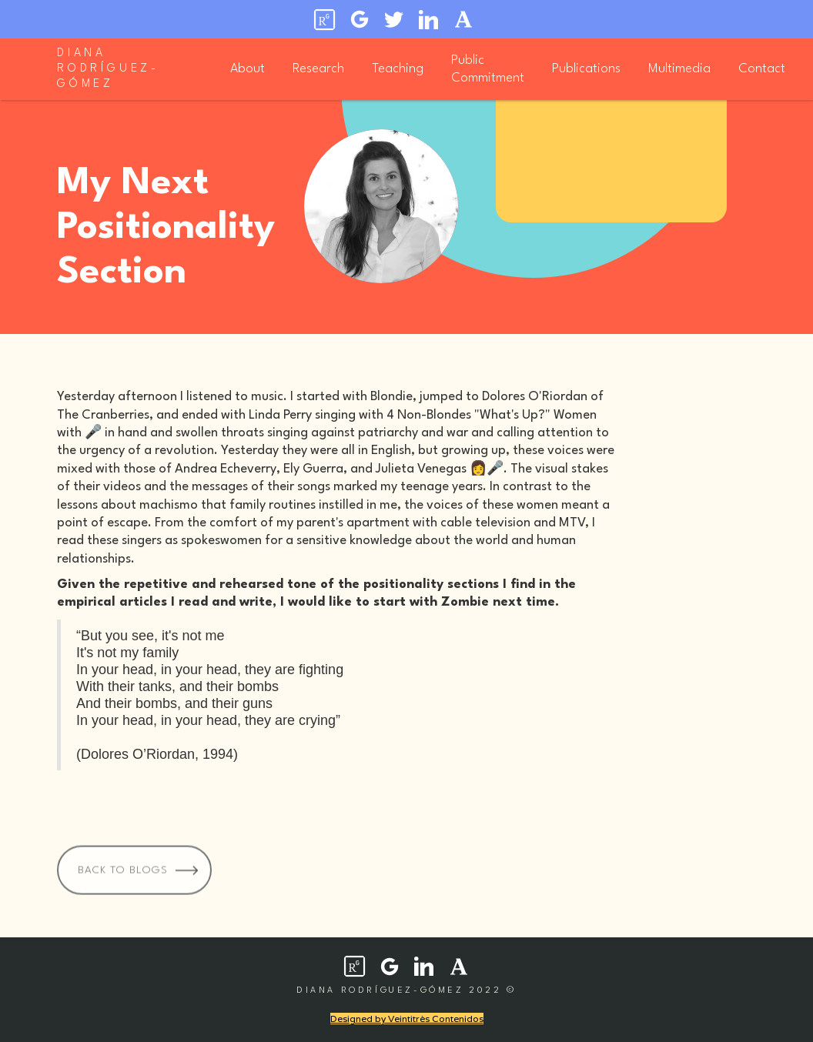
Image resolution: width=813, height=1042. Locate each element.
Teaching (397, 68)
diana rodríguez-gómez (108, 69)
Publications (586, 68)
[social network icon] (354, 966)
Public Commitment (487, 69)
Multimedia (679, 68)
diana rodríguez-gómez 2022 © (406, 991)
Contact (761, 68)
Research (318, 68)
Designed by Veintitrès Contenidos (406, 1018)
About (247, 68)
